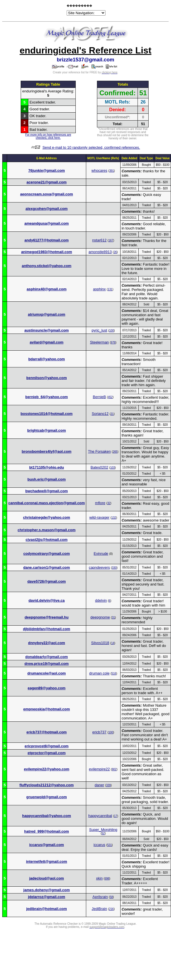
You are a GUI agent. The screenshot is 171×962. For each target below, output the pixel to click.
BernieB (99, 397)
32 (108, 503)
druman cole (99, 673)
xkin (99, 878)
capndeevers (99, 567)
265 (115, 451)
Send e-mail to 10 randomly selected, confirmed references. (91, 147)
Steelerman (99, 342)
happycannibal (100, 816)
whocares (99, 170)
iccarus (99, 845)
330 (114, 567)
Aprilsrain (100, 897)
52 (103, 833)
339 (108, 785)
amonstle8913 (100, 252)
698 (107, 878)
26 (115, 252)
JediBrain (99, 909)
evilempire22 (99, 769)
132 (113, 517)
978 (113, 342)
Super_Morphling (103, 829)
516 (113, 673)
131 (110, 289)
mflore (100, 503)
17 (115, 816)
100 (111, 330)
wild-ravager (99, 517)
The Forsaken (99, 451)
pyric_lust (99, 330)
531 (109, 845)
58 (111, 897)
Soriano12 (100, 413)
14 (112, 643)
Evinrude (101, 553)
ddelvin (101, 600)
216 (111, 909)
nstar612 (99, 240)
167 (111, 240)
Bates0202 (99, 467)
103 (112, 467)
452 (110, 397)
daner (99, 785)
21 (112, 413)
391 (111, 170)
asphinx (99, 289)
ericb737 (99, 732)
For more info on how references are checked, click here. (48, 136)
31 (113, 617)
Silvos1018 (100, 643)
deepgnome (100, 617)
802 (114, 769)
